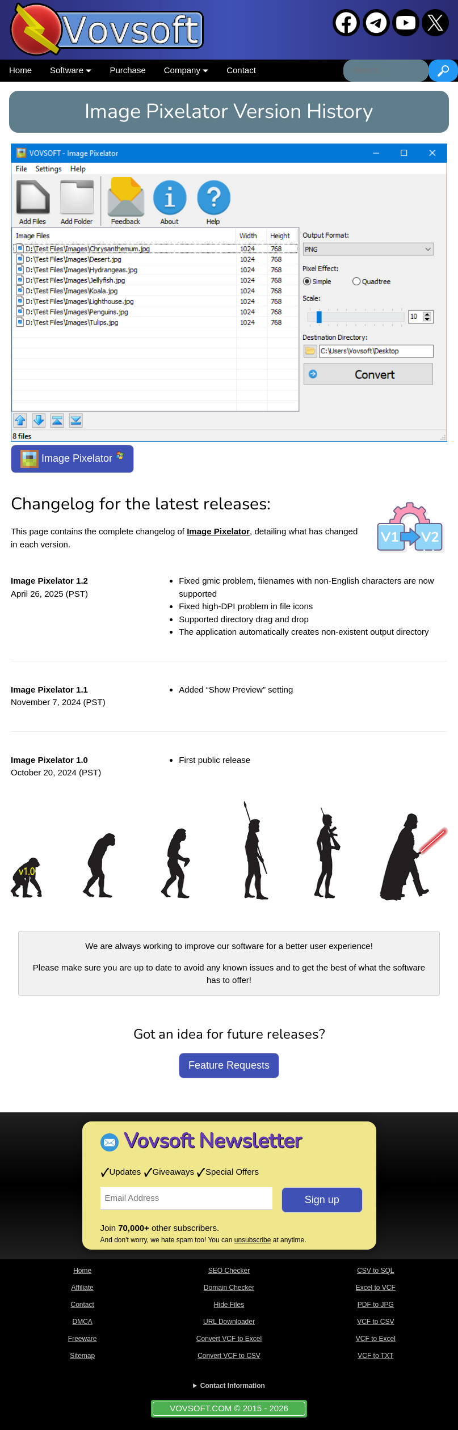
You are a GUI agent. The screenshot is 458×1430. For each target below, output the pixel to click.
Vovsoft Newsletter (212, 1141)
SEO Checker (229, 1271)
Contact (241, 70)
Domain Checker (229, 1288)
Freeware (82, 1339)
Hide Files (229, 1305)
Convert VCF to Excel (229, 1339)
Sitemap (82, 1356)
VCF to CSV (375, 1322)
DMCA (82, 1322)
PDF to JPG (376, 1305)
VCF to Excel (376, 1339)
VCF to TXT (375, 1356)
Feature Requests (229, 1065)
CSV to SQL (375, 1271)
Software (70, 70)
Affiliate (83, 1288)
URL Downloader (229, 1322)
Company (186, 70)
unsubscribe (252, 1240)
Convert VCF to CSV (229, 1356)
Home (20, 70)
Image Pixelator (72, 459)
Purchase (127, 70)
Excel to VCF (376, 1288)
